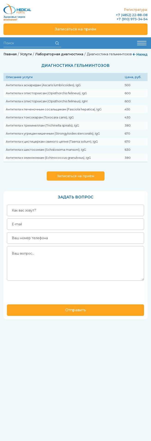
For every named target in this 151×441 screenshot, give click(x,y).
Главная (10, 54)
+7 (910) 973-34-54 (132, 19)
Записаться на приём (75, 29)
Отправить (75, 310)
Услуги (26, 54)
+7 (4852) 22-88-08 (132, 15)
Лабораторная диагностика (59, 54)
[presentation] (42, 292)
